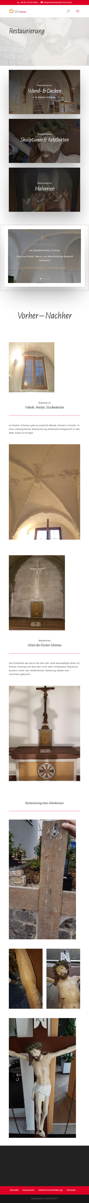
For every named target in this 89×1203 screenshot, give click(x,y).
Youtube (70, 1190)
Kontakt (14, 1190)
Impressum (28, 1190)
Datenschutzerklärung (50, 1190)
